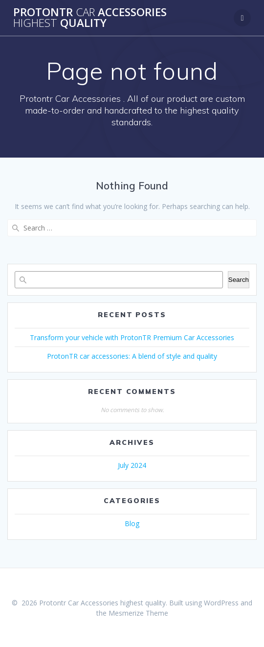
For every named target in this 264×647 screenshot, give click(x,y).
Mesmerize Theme (138, 613)
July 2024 (132, 465)
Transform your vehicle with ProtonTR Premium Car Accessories (132, 337)
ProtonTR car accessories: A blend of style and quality (132, 356)
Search (238, 279)
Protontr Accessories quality (90, 18)
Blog (132, 523)
